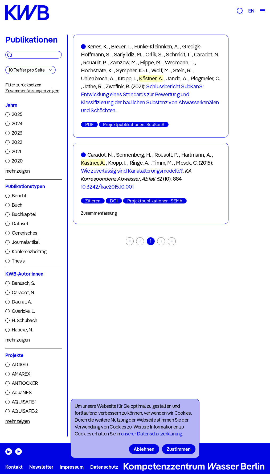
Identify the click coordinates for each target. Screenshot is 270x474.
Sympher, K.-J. (132, 70)
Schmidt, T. (178, 54)
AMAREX (21, 374)
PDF (89, 124)
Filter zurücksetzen (23, 85)
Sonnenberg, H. (133, 154)
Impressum (72, 467)
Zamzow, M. (123, 62)
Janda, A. (176, 78)
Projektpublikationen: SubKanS (133, 124)
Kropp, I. (127, 78)
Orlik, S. (154, 54)
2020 (17, 161)
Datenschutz (104, 467)
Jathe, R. (93, 86)
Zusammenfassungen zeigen (32, 90)
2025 (17, 114)
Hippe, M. (150, 62)
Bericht (19, 196)
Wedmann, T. (179, 62)
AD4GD (20, 364)
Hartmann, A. (196, 154)
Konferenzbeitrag (29, 251)
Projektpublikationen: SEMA (154, 200)
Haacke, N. (22, 330)
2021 (16, 151)
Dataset (20, 224)
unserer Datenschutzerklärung (151, 434)
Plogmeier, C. (205, 78)
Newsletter (41, 467)
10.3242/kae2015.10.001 (107, 186)
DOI (114, 200)
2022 (17, 142)
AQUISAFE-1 (24, 402)
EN (251, 11)
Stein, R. (182, 70)
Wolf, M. (160, 70)
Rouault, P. (95, 62)
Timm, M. (162, 162)
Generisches (24, 233)
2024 (17, 123)
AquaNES (21, 392)
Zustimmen (179, 449)
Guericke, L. (23, 311)
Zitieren (92, 200)
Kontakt (14, 467)
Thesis (18, 261)
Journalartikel (25, 242)
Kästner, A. (151, 78)
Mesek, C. (187, 162)
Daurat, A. (22, 302)
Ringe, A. (139, 162)
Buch (17, 205)
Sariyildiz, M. (128, 54)
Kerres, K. (97, 46)
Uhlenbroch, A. (97, 78)
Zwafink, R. (118, 86)
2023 (17, 133)
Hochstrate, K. (97, 70)
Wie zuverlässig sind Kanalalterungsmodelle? (132, 170)
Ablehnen (144, 449)
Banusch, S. (23, 283)
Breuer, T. (121, 46)
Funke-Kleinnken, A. (156, 46)
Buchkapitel (24, 214)
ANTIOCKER (25, 383)
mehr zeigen (17, 171)
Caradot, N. (23, 292)
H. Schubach (24, 320)
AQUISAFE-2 (25, 411)
